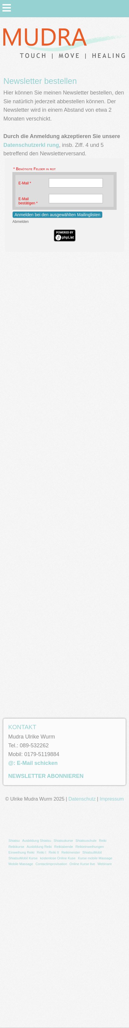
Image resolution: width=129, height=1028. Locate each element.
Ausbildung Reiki (39, 846)
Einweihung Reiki (21, 852)
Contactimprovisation (51, 864)
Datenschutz (82, 799)
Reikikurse (16, 846)
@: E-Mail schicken (33, 763)
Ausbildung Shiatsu (36, 840)
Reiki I (41, 852)
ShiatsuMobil (92, 852)
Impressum (112, 799)
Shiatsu (14, 840)
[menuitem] (14, 841)
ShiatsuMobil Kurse (22, 858)
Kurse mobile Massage (95, 858)
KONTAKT (22, 727)
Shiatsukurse (63, 840)
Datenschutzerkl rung (31, 145)
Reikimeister (70, 852)
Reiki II (54, 852)
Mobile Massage (20, 864)
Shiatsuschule (86, 840)
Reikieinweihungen (90, 846)
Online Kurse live (82, 864)
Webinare (105, 864)
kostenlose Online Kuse (58, 858)
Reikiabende (63, 846)
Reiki (102, 840)
